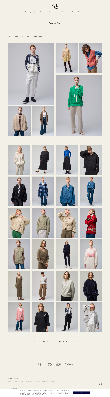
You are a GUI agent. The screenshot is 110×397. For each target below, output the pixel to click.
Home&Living (37, 36)
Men (23, 36)
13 (44, 341)
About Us (10, 381)
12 (40, 341)
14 (47, 341)
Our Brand (15, 378)
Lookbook (42, 12)
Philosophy (28, 12)
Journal (61, 12)
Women (16, 36)
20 (66, 341)
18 (60, 341)
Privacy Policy (29, 381)
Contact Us (52, 381)
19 (63, 341)
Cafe (73, 12)
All (10, 36)
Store (67, 12)
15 (50, 341)
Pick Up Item (52, 12)
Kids (28, 36)
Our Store (10, 378)
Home (6, 18)
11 (37, 341)
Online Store (81, 12)
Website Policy (45, 381)
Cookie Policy (37, 381)
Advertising (16, 381)
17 (57, 341)
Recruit (22, 381)
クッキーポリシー (39, 394)
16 (53, 341)
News (35, 12)
